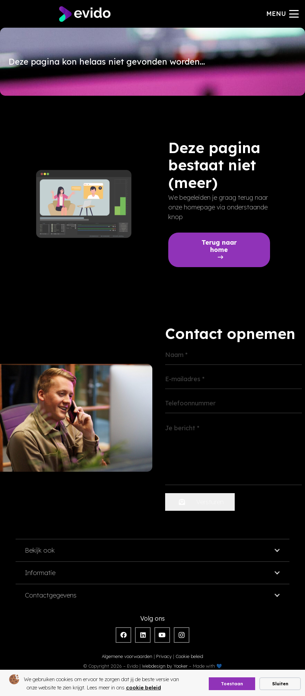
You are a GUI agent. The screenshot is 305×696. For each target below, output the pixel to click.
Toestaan (232, 683)
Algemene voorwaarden (127, 656)
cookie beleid (143, 687)
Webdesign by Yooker (165, 666)
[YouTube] (162, 635)
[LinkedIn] (143, 635)
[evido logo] (84, 14)
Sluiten (280, 683)
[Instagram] (181, 635)
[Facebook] (123, 635)
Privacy (164, 656)
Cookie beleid (189, 656)
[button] (282, 13)
